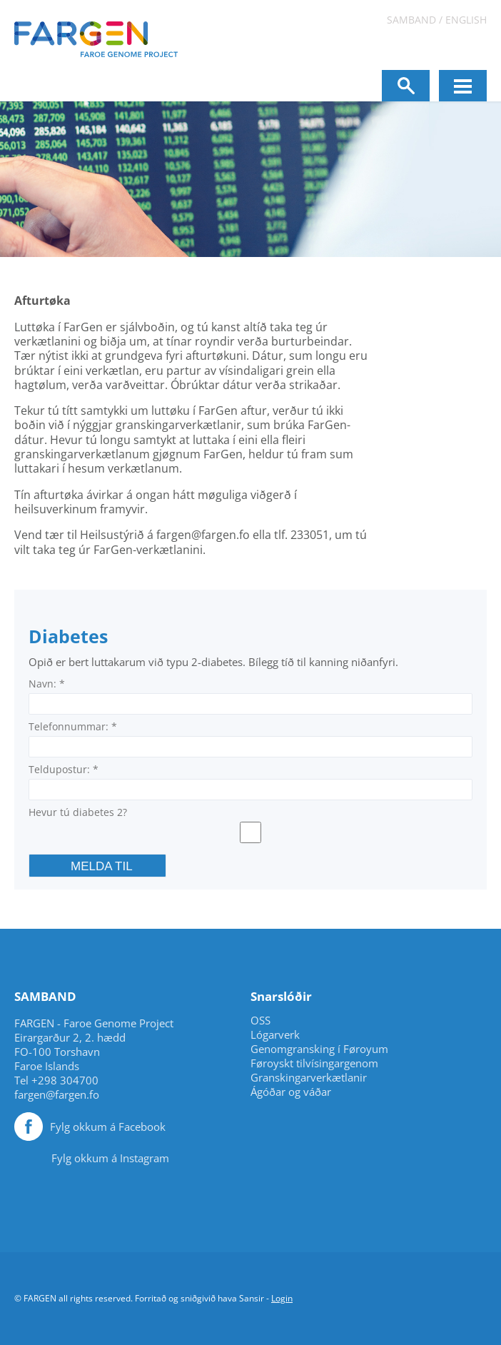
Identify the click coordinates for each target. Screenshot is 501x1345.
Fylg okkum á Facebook (108, 1126)
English (466, 19)
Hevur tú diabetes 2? (78, 812)
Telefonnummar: (73, 726)
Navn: (47, 683)
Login (282, 1298)
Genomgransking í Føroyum (319, 1049)
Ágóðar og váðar (290, 1092)
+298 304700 (64, 1080)
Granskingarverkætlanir (308, 1077)
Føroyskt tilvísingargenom (314, 1063)
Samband (411, 19)
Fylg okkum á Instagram (110, 1158)
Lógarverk (275, 1035)
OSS (260, 1020)
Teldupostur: (63, 769)
